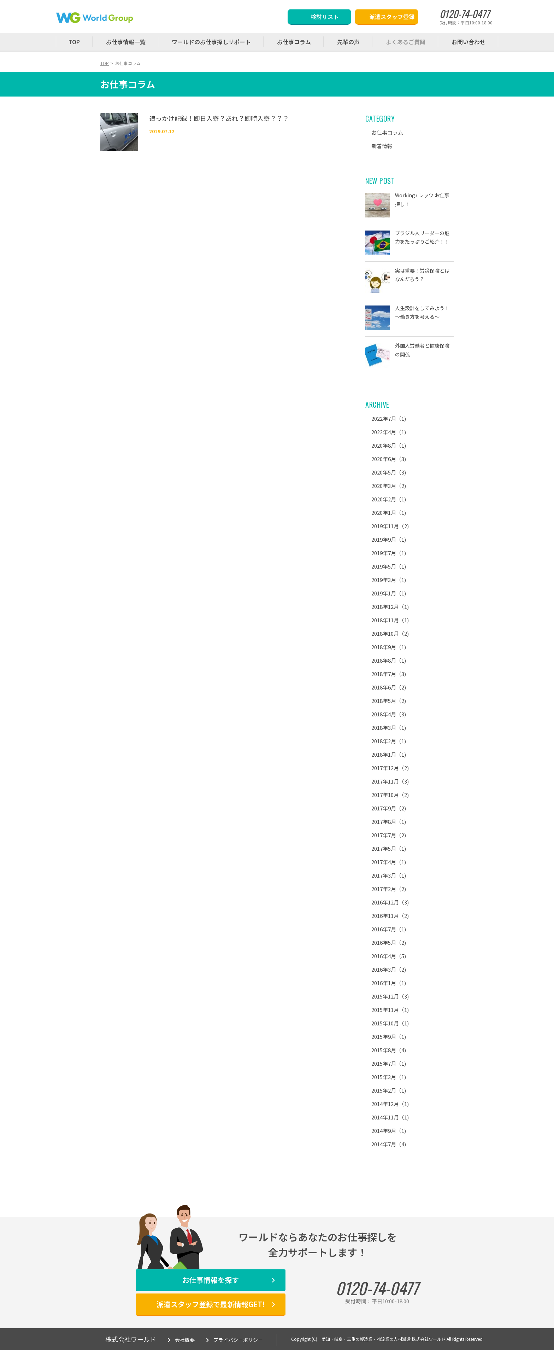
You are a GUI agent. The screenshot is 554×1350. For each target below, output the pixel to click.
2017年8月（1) (388, 821)
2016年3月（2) (388, 969)
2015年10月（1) (390, 1023)
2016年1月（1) (388, 983)
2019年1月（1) (388, 593)
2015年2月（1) (388, 1090)
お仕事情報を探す (210, 1280)
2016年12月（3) (390, 902)
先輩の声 (348, 41)
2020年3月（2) (388, 485)
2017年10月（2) (390, 794)
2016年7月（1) (388, 929)
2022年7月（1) (388, 418)
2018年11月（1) (390, 620)
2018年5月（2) (388, 700)
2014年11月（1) (390, 1117)
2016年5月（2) (388, 942)
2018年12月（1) (390, 606)
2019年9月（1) (388, 539)
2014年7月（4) (388, 1144)
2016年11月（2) (390, 915)
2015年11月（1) (390, 1009)
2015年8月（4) (388, 1050)
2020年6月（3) (388, 458)
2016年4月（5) (388, 956)
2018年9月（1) (388, 647)
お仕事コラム (294, 41)
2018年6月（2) (388, 687)
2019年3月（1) (388, 579)
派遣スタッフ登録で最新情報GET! (211, 1304)
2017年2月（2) (388, 888)
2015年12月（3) (390, 996)
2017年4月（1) (388, 862)
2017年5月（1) (388, 848)
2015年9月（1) (388, 1036)
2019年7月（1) (388, 553)
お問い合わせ (468, 41)
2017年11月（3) (390, 781)
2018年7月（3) (388, 673)
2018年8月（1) (388, 660)
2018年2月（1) (388, 741)
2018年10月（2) (390, 633)
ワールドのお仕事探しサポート (211, 41)
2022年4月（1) (388, 432)
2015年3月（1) (388, 1077)
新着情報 (382, 146)
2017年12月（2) (390, 768)
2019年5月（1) (388, 566)
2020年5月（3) (388, 472)
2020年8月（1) (388, 445)
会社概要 (185, 1339)
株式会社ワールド (130, 1339)
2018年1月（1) (388, 754)
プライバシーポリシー (238, 1339)
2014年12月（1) (390, 1103)
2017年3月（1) (388, 875)
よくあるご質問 (405, 41)
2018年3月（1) (388, 727)
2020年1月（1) (388, 512)
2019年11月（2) (390, 526)
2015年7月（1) (388, 1063)
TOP (74, 41)
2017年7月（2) (388, 835)
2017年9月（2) (388, 808)
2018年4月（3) (388, 714)
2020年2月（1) (388, 499)
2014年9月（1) (388, 1130)
